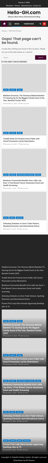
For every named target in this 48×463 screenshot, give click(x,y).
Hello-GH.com (24, 12)
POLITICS (19, 217)
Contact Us (37, 6)
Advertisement (26, 6)
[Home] (4, 23)
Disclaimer (10, 6)
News (16, 24)
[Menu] (10, 24)
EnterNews (18, 460)
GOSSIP (12, 440)
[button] (10, 24)
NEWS (20, 90)
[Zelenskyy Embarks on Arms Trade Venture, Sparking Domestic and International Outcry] (24, 206)
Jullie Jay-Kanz (24, 103)
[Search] (40, 24)
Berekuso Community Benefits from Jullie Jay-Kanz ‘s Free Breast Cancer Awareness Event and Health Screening (23, 183)
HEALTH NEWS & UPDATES (26, 174)
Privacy (17, 6)
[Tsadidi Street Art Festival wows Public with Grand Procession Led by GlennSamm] (24, 121)
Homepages (29, 24)
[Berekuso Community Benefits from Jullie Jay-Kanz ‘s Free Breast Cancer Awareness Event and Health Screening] (24, 163)
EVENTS (12, 90)
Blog (6, 90)
